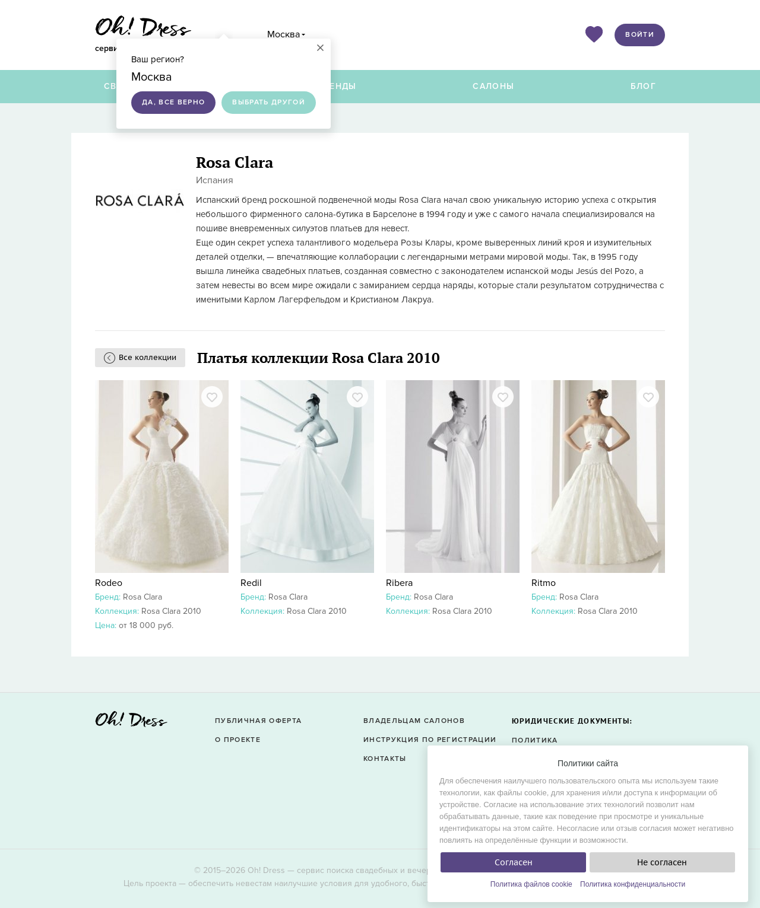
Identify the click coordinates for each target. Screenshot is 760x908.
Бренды (337, 86)
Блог (643, 86)
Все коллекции (147, 357)
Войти (639, 34)
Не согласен (662, 862)
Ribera (399, 583)
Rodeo (108, 583)
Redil (251, 583)
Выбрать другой (268, 102)
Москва (283, 34)
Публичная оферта (258, 720)
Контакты (385, 758)
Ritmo (543, 583)
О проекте (238, 739)
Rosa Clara (142, 597)
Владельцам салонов (414, 720)
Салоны (493, 86)
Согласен (514, 862)
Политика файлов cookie (531, 884)
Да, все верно (173, 102)
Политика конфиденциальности (632, 884)
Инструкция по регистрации (429, 739)
